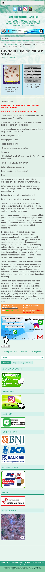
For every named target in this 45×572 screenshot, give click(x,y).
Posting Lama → (37, 352)
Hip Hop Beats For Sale (33, 569)
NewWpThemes (16, 567)
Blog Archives (26, 363)
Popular (6, 363)
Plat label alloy (12, 44)
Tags (14, 363)
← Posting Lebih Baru (9, 352)
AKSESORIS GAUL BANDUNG (23, 17)
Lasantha (37, 567)
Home (4, 44)
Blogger (22, 564)
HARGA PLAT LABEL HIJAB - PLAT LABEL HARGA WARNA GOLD (22, 52)
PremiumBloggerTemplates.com (14, 569)
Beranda (24, 352)
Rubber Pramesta (9, 57)
